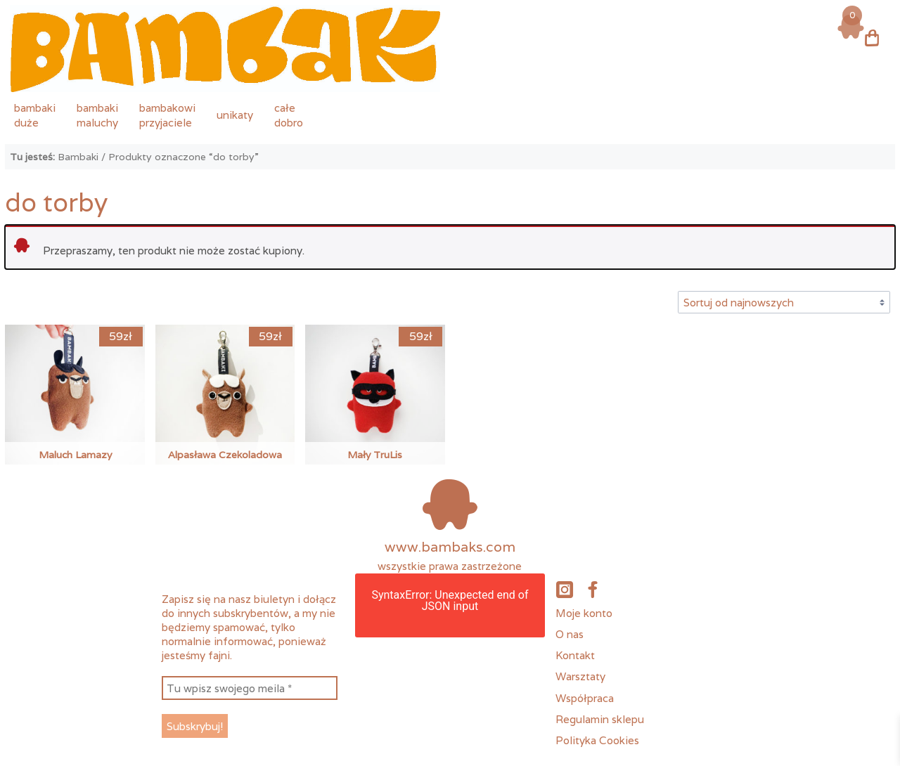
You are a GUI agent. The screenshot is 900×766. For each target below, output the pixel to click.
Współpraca (584, 698)
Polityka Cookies (597, 740)
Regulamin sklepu (599, 719)
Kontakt (575, 655)
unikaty (235, 115)
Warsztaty (580, 676)
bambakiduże (35, 115)
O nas (569, 634)
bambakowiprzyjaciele (167, 115)
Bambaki (78, 156)
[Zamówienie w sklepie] (784, 302)
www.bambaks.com (450, 547)
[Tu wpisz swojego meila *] (250, 688)
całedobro (288, 115)
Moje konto (583, 613)
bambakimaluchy (97, 115)
